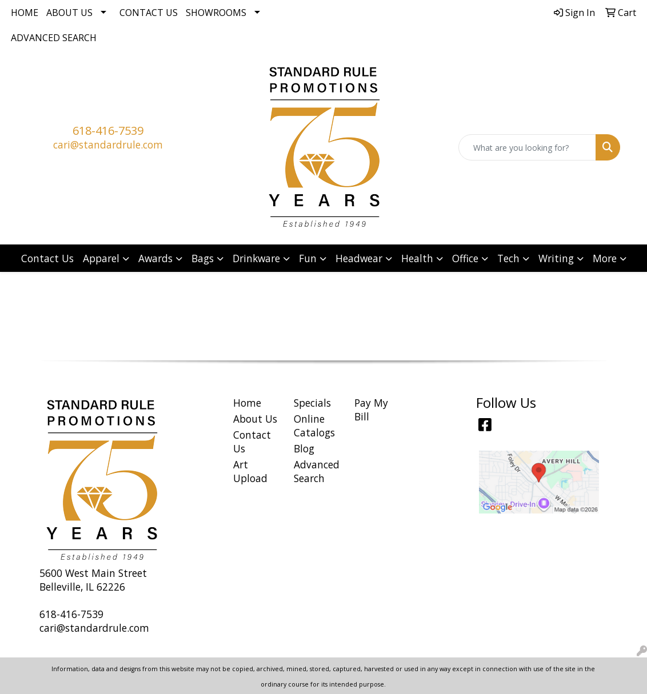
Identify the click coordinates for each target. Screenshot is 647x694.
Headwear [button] (359, 258)
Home (24, 12)
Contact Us (148, 12)
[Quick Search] (527, 147)
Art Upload (250, 471)
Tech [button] (508, 258)
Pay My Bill (371, 409)
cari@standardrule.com (108, 144)
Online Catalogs (314, 425)
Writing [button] (556, 258)
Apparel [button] (101, 258)
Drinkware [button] (256, 258)
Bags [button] (202, 258)
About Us (69, 12)
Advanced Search (54, 37)
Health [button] (417, 258)
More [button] (605, 258)
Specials (312, 403)
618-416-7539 (108, 130)
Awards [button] (155, 258)
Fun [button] (308, 258)
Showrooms (216, 12)
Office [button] (465, 258)
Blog (304, 448)
